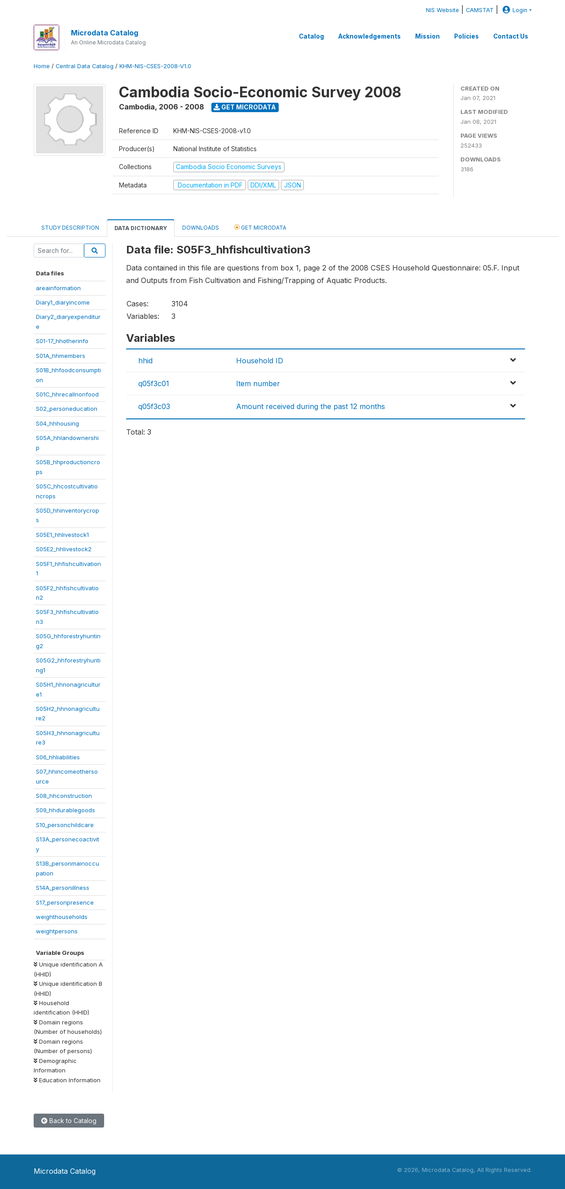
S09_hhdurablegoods (65, 810)
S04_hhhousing (57, 423)
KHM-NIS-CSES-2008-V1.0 (155, 66)
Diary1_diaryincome (63, 302)
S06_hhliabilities (58, 757)
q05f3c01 (153, 383)
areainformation (58, 288)
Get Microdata (245, 107)
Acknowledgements (369, 36)
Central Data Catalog (85, 66)
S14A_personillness (62, 887)
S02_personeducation (66, 408)
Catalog (311, 36)
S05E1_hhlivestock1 (62, 534)
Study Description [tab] (70, 227)
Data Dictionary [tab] (140, 228)
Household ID (259, 360)
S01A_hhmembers (60, 355)
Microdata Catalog (104, 32)
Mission (427, 36)
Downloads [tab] (200, 227)
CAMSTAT (480, 10)
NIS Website (442, 10)
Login (513, 10)
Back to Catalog (68, 1120)
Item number (258, 383)
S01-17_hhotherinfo (62, 340)
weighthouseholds (62, 916)
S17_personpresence (65, 902)
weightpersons (57, 931)
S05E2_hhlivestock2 (64, 549)
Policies (466, 36)
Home (42, 66)
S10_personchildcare (65, 824)
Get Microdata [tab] (260, 227)
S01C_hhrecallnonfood (67, 394)
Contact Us (510, 36)
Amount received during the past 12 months (310, 406)
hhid (145, 360)
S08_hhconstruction (64, 795)
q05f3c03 (154, 406)
